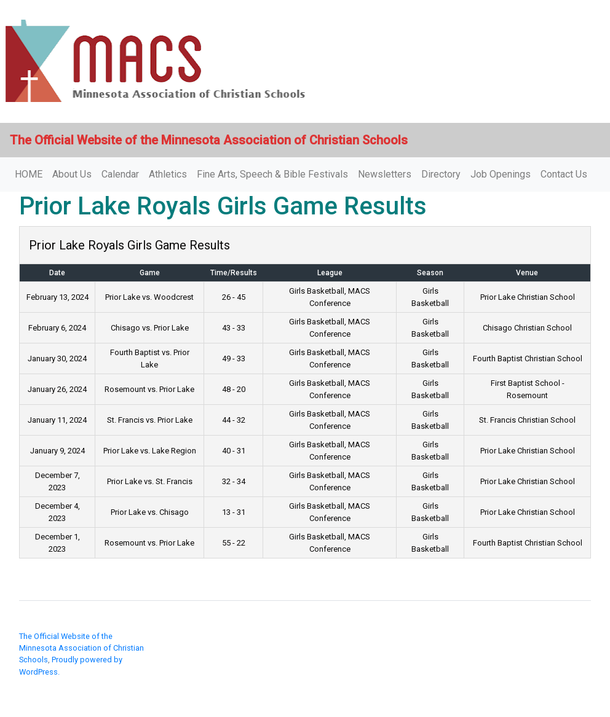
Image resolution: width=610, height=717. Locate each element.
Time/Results (233, 272)
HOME (28, 174)
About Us (72, 174)
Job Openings (500, 174)
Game (150, 272)
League (330, 272)
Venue (527, 272)
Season (430, 272)
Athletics (168, 174)
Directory (441, 174)
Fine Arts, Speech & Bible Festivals (272, 174)
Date (57, 272)
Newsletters (384, 174)
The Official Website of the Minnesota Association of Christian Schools (81, 648)
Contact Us (564, 174)
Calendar (120, 174)
